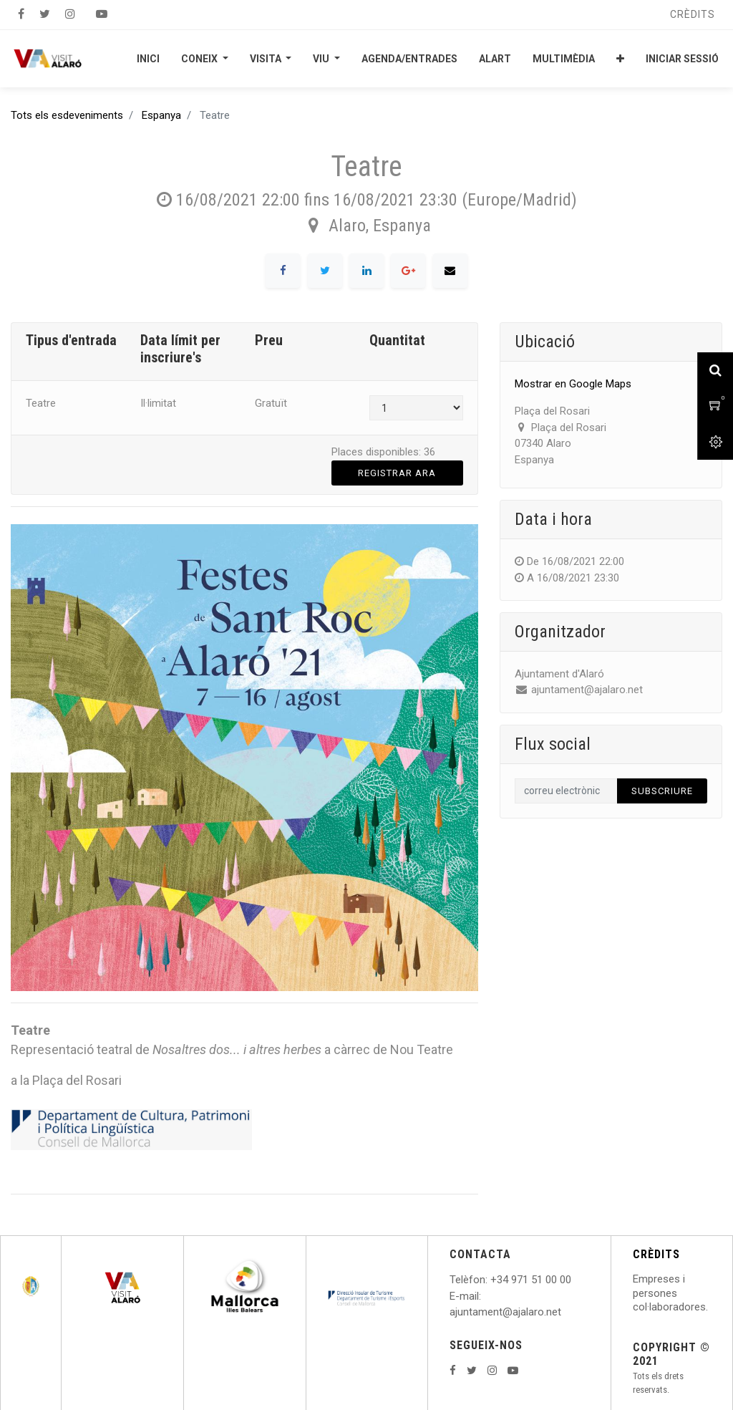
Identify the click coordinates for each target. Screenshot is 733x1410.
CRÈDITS (656, 1254)
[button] (620, 58)
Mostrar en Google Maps (573, 383)
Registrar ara (397, 473)
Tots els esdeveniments (67, 115)
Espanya (161, 115)
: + (491, 1279)
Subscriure (662, 791)
